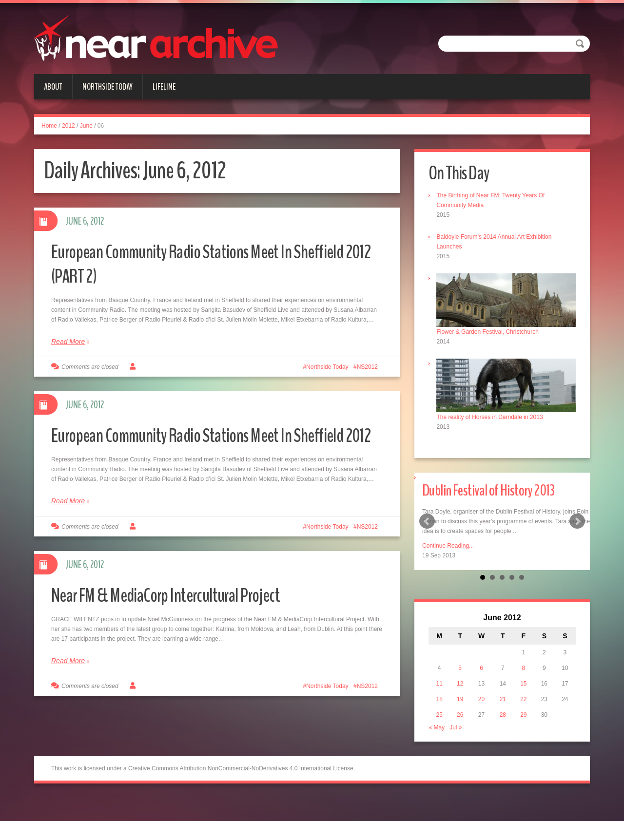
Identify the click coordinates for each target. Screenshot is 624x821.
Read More (68, 341)
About (53, 87)
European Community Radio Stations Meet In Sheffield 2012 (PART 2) (188, 263)
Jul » (458, 725)
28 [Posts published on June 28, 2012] (503, 712)
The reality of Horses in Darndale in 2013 (492, 413)
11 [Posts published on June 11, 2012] (441, 681)
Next (577, 518)
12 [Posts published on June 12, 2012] (461, 681)
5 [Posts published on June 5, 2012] (462, 666)
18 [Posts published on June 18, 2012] (441, 697)
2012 (68, 125)
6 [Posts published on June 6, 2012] (482, 666)
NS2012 (367, 366)
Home (49, 125)
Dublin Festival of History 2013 (500, 486)
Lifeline (164, 87)
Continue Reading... (448, 542)
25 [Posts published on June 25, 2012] (441, 712)
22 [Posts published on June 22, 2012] (523, 697)
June (86, 125)
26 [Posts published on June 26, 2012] (461, 712)
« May (439, 725)
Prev (427, 518)
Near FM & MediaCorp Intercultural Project (181, 619)
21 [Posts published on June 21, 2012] (503, 697)
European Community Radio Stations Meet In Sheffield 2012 (188, 447)
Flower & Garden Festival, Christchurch (490, 330)
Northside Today (107, 87)
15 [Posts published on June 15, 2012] (523, 681)
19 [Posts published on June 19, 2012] (461, 697)
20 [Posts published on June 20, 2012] (482, 697)
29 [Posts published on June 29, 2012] (523, 712)
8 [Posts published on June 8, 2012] (523, 666)
